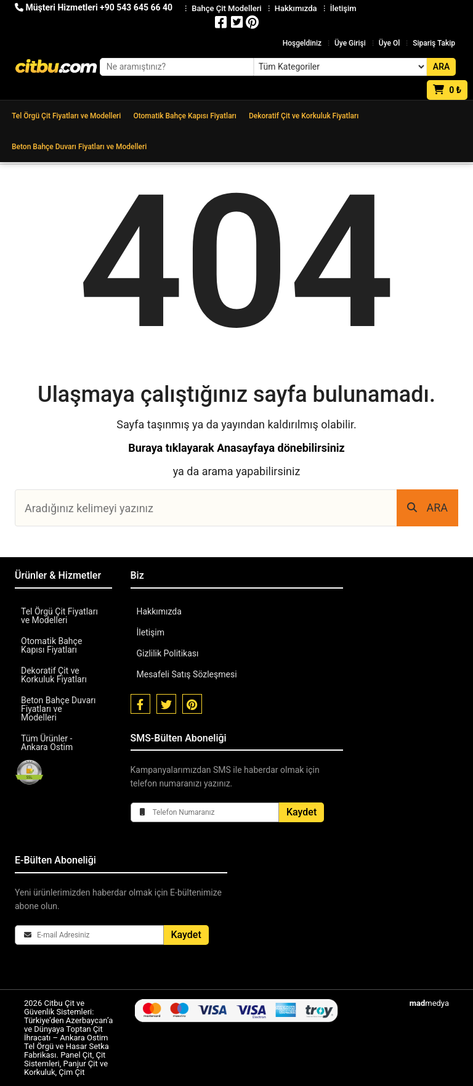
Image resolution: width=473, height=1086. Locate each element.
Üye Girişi (350, 43)
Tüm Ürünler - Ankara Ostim (47, 742)
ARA (427, 507)
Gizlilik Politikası (168, 653)
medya (429, 1003)
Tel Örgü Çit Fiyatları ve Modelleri (66, 116)
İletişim (151, 632)
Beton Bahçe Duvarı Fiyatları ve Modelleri (79, 146)
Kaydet (301, 812)
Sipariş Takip (434, 43)
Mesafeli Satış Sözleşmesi (187, 674)
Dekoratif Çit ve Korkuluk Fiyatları (303, 116)
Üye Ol (389, 43)
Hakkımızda (159, 611)
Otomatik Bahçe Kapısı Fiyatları (184, 116)
